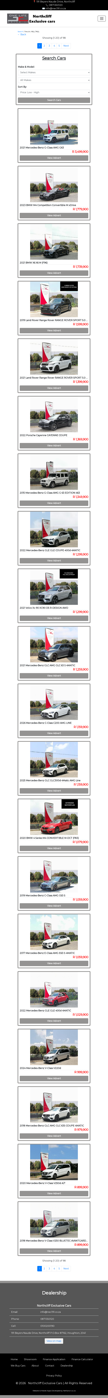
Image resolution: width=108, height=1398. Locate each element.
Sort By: (22, 87)
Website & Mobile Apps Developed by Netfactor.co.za (54, 1391)
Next (66, 45)
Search (20, 31)
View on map (54, 1341)
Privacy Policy (54, 1375)
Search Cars (54, 100)
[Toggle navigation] (102, 18)
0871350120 (47, 1319)
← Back (22, 34)
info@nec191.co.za (50, 1312)
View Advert (54, 158)
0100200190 (47, 1326)
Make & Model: (26, 67)
